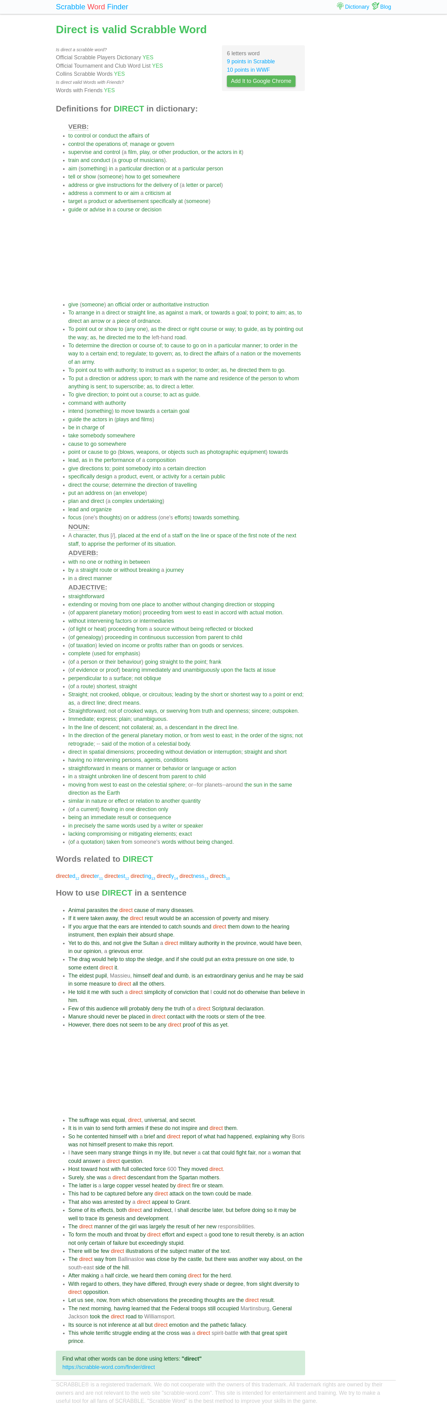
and (97, 152)
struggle (122, 1333)
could (197, 959)
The (73, 959)
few (105, 1251)
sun (258, 785)
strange (122, 1153)
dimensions (120, 752)
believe (290, 992)
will (123, 1008)
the (123, 136)
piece (123, 321)
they (127, 1284)
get (146, 177)
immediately (156, 670)
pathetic (219, 1325)
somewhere (166, 177)
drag (84, 959)
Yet (72, 943)
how (130, 177)
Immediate (81, 719)
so (270, 1210)
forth (120, 1128)
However (78, 1025)
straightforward (86, 596)
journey (175, 570)
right (193, 329)
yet (223, 1025)
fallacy (238, 1325)
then (102, 935)
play (144, 152)
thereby (264, 1234)
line (151, 312)
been (295, 943)
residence (231, 378)
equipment (253, 452)
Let (72, 1300)
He (71, 992)
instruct (154, 370)
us (80, 1300)
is (92, 386)
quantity (191, 801)
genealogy (88, 637)
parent (216, 637)
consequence (155, 817)
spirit (281, 1333)
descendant (183, 727)
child (236, 637)
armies (136, 1128)
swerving (177, 711)
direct (113, 312)
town (208, 1193)
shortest (106, 686)
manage (140, 144)
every (195, 1284)
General (282, 1308)
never (113, 1017)
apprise (97, 544)
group (125, 160)
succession (180, 637)
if (177, 959)
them (264, 370)
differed (156, 1284)
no (82, 562)
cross (172, 1333)
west (189, 612)
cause (178, 345)
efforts (182, 517)
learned (140, 1308)
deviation (195, 752)
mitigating (140, 834)
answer (92, 1161)
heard (147, 1275)
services (232, 645)
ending (141, 1333)
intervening (100, 621)
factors (123, 621)
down (248, 927)
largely (157, 1226)
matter (196, 1251)
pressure (246, 959)
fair (251, 1153)
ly (167, 876)
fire (196, 1185)
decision (152, 209)
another (172, 604)
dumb (181, 976)
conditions (176, 760)
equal (118, 1120)
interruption (228, 752)
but (177, 1153)
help (112, 959)
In (70, 727)
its (150, 544)
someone (110, 177)
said (107, 744)
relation (145, 801)
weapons (147, 452)
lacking (76, 834)
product (97, 201)
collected (141, 1169)
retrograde (80, 744)
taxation (85, 645)
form (80, 1234)
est (117, 876)
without (128, 570)
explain (117, 935)
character (84, 535)
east (208, 612)
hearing (280, 927)
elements (165, 834)
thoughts (109, 517)
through (178, 1284)
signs (285, 735)
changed (222, 842)
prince (75, 1341)
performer (128, 544)
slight (265, 1284)
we (134, 1275)
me (131, 337)
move (127, 411)
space (224, 535)
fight (241, 1153)
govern (166, 144)
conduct (108, 136)
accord (228, 612)
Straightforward (86, 711)
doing (258, 1210)
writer (169, 826)
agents (152, 760)
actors (224, 152)
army (88, 362)
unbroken (109, 776)
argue (90, 927)
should (96, 1017)
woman (281, 1153)
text (225, 1251)
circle (121, 1275)
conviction (186, 992)
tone (228, 1234)
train (73, 160)
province (246, 943)
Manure (77, 1017)
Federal (180, 1308)
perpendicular (85, 678)
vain (89, 1128)
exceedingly (152, 1243)
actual (257, 612)
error (136, 951)
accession (203, 918)
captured (114, 1193)
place (148, 604)
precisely (85, 826)
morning (101, 1308)
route (106, 570)
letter (192, 185)
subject (178, 1251)
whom (292, 378)
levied (106, 645)
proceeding (156, 612)
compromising (104, 834)
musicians (152, 160)
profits (154, 645)
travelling (185, 485)
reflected (215, 629)
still (211, 1308)
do (87, 943)
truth (207, 711)
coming (178, 1275)
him (72, 1000)
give (101, 185)
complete (79, 653)
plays (122, 419)
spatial (97, 752)
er (92, 876)
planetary (110, 612)
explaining (267, 1136)
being (197, 629)
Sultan (151, 943)
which (129, 1300)
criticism (155, 193)
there (99, 1025)
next (291, 535)
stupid (176, 1243)
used (100, 653)
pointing (284, 329)
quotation (92, 842)
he (102, 337)
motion (131, 612)
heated (160, 1185)
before (135, 1193)
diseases (182, 910)
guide (75, 209)
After (74, 1275)
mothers (209, 1177)
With (73, 1284)
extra (228, 959)
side (282, 959)
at (174, 168)
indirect (163, 1210)
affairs (136, 136)
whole (87, 1333)
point (262, 312)
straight (137, 312)
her (201, 1226)
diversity (283, 1284)
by (270, 329)
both (121, 1210)
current (89, 809)
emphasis (126, 653)
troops (198, 1308)
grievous (119, 951)
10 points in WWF (248, 70)
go (196, 345)
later (217, 1210)
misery (260, 918)
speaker (193, 826)
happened (240, 1136)
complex (122, 501)
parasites (98, 910)
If (69, 918)
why (286, 1136)
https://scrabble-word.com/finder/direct (108, 1367)
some (75, 968)
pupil (101, 976)
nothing (113, 562)
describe (200, 1210)
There (75, 1251)
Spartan (188, 1177)
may (279, 976)
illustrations (139, 1251)
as (162, 312)
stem (232, 1017)
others (156, 984)
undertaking (148, 501)
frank (215, 662)
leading (183, 694)
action (229, 768)
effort (168, 1234)
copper (125, 1185)
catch (175, 927)
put (79, 378)
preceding (191, 1300)
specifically (163, 201)
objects (176, 452)
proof (112, 670)
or (94, 136)
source (162, 629)
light (81, 629)
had (221, 1136)
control (82, 136)
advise (98, 209)
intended (150, 927)
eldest (86, 976)
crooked (109, 694)
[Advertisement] (186, 257)
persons (131, 760)
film (132, 152)
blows (126, 452)
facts (249, 670)
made (244, 1193)
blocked (243, 629)
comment (105, 193)
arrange (84, 312)
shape (165, 935)
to (70, 136)
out (93, 329)
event (146, 476)
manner (251, 345)
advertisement (132, 201)
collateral (142, 727)
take (73, 435)
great (268, 1333)
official (123, 304)
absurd (148, 935)
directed (116, 337)
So (71, 1136)
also (86, 1202)
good (215, 1234)
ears (123, 927)
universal (155, 1120)
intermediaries (157, 621)
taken (113, 842)
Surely (76, 1177)
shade (211, 1284)
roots (212, 1017)
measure (99, 984)
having (76, 760)
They (184, 1169)
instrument (81, 935)
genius (246, 976)
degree (234, 1284)
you (77, 927)
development (152, 1218)
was (105, 1120)
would (167, 918)
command (80, 403)
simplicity (155, 992)
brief (149, 1136)
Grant (182, 1202)
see (89, 1300)
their (110, 662)
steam (215, 1185)
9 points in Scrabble (251, 61)
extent (90, 968)
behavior (172, 768)
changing (212, 604)
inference (119, 1325)
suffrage (89, 1120)
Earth (113, 793)
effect (121, 801)
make (140, 1144)
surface (123, 678)
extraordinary (221, 976)
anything (78, 386)
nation (248, 353)
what (209, 1136)
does (112, 1025)
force (160, 1169)
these (156, 1128)
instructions (121, 185)
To (71, 312)
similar (76, 801)
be (71, 427)
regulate (136, 353)
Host (73, 1169)
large (109, 1185)
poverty (232, 918)
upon (145, 378)
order (138, 304)
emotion (179, 1325)
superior (186, 370)
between (139, 562)
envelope (134, 493)
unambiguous (149, 719)
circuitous (160, 694)
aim (72, 168)
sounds (192, 927)
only (163, 809)
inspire (189, 1128)
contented (96, 1136)
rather (171, 645)
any (131, 329)
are (134, 927)
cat (205, 1153)
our (78, 951)
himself (142, 976)
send (108, 1128)
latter (85, 1185)
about (277, 1259)
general (130, 735)
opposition (95, 1292)
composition (161, 460)
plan (73, 501)
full (125, 1169)
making (90, 1275)
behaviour (129, 662)
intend (75, 411)
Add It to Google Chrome (261, 81)
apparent (86, 612)
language (202, 768)
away (111, 918)
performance (119, 460)
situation (164, 544)
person (214, 168)
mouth (104, 1234)
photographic (223, 452)
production (185, 152)
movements (287, 353)
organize (101, 509)
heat (99, 629)
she (184, 959)
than (185, 645)
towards (220, 312)
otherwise (256, 992)
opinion (92, 951)
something (93, 168)
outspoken (284, 711)
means (131, 703)
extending (80, 604)
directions (91, 468)
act (173, 394)
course (125, 209)
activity (170, 476)
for (139, 185)
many (163, 910)
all (135, 984)
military (188, 943)
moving (109, 604)
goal (241, 312)
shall (183, 1210)
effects (105, 1210)
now (101, 1300)
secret (187, 1120)
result (124, 817)
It (69, 1128)
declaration (250, 1008)
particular (130, 168)
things (140, 1153)
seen (91, 1153)
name (201, 378)
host (104, 1169)
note (264, 535)
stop (130, 959)
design (104, 476)
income (131, 645)
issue (269, 670)
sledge (154, 959)
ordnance (149, 321)
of (147, 136)
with (109, 370)
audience (107, 1008)
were (83, 918)
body (184, 744)
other (165, 152)
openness (237, 711)
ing (143, 876)
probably (139, 1008)
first (252, 535)
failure (120, 1243)
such (192, 452)
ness (193, 876)
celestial (167, 744)
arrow (97, 321)
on (204, 345)
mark (195, 312)
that (103, 927)
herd (225, 1275)
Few (73, 1008)
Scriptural (223, 1008)
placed (126, 535)
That (73, 1202)
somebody (92, 435)
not (138, 678)
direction (153, 168)
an (110, 304)
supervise (80, 152)
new (211, 1226)
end (112, 353)
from (124, 604)
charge (90, 427)
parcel (213, 185)
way (230, 329)
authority (125, 370)
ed (67, 876)
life (166, 1153)
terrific (103, 1333)
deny (157, 1008)
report (189, 1136)
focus (74, 517)
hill (125, 1267)
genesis (115, 1218)
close (163, 1259)
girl (133, 1226)
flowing (109, 809)
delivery (162, 185)
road (179, 337)
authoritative (168, 304)
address (78, 185)
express (106, 719)
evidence (87, 670)
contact (176, 1017)
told (81, 992)
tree (259, 1017)
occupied (228, 1308)
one (141, 329)
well (73, 1218)
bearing (131, 670)
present (116, 1144)
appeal (160, 1202)
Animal (76, 910)
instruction (196, 304)
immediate (103, 817)
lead (73, 460)
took (95, 1316)
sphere (177, 785)
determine (87, 345)
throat (131, 1234)
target (75, 201)
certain (98, 353)
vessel (142, 1185)
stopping (264, 604)
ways (151, 711)
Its (71, 1325)
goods (207, 645)
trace (91, 1218)
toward (89, 1169)
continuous (152, 637)
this (95, 943)
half (109, 1275)
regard (89, 1284)
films (146, 419)
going (151, 662)
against (174, 312)
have (281, 943)
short (216, 694)
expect (195, 1234)
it (240, 152)
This (73, 1193)
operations (108, 144)
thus (104, 535)
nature (99, 801)
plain (124, 719)
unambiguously (201, 670)
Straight (77, 694)
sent (101, 386)
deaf (157, 976)
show (89, 177)
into (156, 468)
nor (262, 1153)
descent (109, 727)
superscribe (129, 386)
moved (200, 1169)
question (131, 1161)
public (218, 476)
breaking (149, 570)
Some (75, 1210)
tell (71, 177)
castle (194, 1259)
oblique (152, 678)
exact (185, 834)
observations (152, 1300)
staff (177, 535)
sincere (260, 711)
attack (176, 1193)
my (158, 1153)
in (235, 152)
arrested (113, 1202)
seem (135, 1025)
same (285, 785)
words (128, 826)
